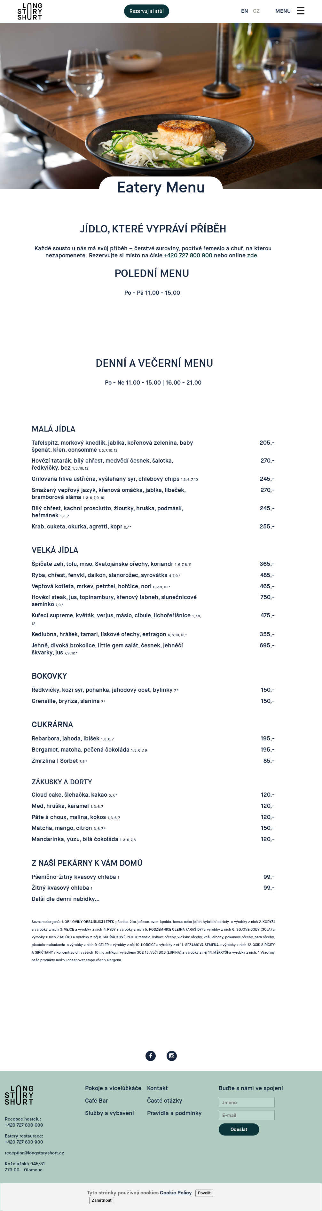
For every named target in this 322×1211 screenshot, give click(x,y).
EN (244, 11)
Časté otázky (164, 1101)
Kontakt (157, 1088)
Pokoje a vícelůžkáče (113, 1088)
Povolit (204, 1193)
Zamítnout (102, 1200)
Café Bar (96, 1101)
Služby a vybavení (109, 1113)
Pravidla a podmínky (174, 1113)
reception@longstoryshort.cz (34, 1153)
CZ (256, 11)
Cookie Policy (176, 1193)
